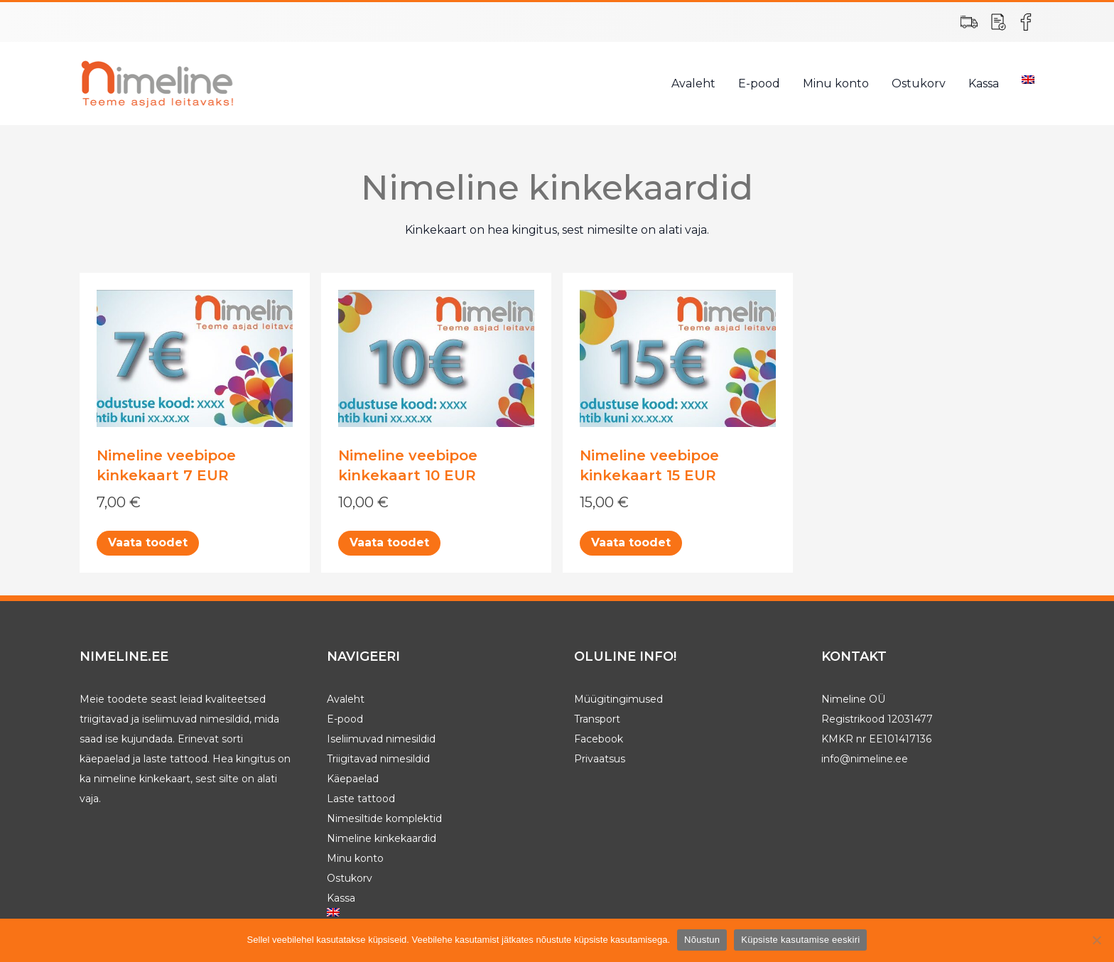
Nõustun (702, 939)
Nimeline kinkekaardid (381, 838)
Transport (597, 719)
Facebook (598, 739)
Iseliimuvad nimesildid (381, 739)
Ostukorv (919, 83)
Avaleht (693, 83)
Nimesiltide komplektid (384, 818)
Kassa (983, 83)
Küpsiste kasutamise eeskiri (800, 939)
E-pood (759, 83)
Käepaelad (353, 778)
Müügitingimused (618, 699)
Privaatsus (599, 758)
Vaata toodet (148, 542)
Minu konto (836, 83)
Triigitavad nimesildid (378, 758)
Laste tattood (361, 798)
